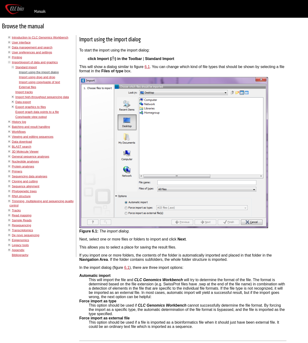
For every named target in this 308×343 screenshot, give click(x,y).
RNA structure (21, 196)
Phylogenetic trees (24, 191)
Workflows (19, 131)
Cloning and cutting (25, 181)
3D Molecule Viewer (25, 151)
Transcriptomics (22, 230)
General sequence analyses (30, 156)
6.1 (147, 67)
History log (19, 122)
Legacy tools (20, 245)
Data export (23, 102)
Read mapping (21, 215)
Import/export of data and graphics (35, 62)
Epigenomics (20, 240)
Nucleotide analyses (25, 161)
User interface (21, 42)
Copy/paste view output (31, 117)
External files (27, 87)
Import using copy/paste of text (39, 82)
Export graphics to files (30, 107)
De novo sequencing (25, 235)
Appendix (18, 250)
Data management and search (32, 47)
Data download (22, 141)
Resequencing (21, 225)
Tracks (16, 210)
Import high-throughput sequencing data (42, 97)
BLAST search (21, 146)
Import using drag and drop (37, 77)
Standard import (26, 67)
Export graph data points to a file (37, 112)
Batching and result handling (31, 127)
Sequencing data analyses (29, 176)
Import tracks (24, 92)
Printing (17, 57)
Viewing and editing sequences (32, 136)
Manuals (40, 11)
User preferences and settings (32, 52)
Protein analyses (23, 166)
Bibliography (20, 255)
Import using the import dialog (39, 72)
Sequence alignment (25, 186)
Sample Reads (22, 220)
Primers (17, 171)
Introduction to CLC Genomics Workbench (40, 37)
